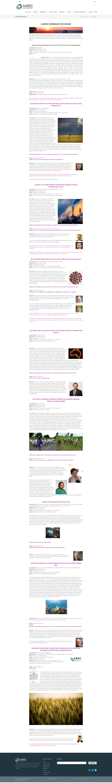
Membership (42, 12)
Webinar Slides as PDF (38, 93)
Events (69, 12)
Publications (52, 12)
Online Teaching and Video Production (56, 502)
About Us (27, 12)
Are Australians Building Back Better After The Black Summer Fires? (52, 95)
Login (94, 1)
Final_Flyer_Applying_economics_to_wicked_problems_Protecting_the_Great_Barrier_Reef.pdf (56, 627)
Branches (61, 12)
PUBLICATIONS (46, 773)
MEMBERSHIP (46, 766)
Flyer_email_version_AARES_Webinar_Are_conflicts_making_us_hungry (55, 460)
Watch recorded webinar (42, 619)
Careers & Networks (79, 12)
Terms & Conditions (85, 779)
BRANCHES (45, 768)
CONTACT (45, 775)
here (40, 92)
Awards (35, 12)
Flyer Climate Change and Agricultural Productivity (50, 160)
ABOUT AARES (46, 764)
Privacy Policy (75, 779)
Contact (90, 12)
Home (81, 17)
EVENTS (45, 771)
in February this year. (43, 643)
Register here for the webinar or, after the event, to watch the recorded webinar (57, 155)
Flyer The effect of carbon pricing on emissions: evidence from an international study (59, 230)
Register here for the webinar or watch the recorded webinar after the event (56, 373)
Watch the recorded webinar (43, 543)
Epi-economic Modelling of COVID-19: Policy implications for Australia (56, 260)
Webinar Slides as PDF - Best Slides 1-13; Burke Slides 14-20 (47, 229)
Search (92, 763)
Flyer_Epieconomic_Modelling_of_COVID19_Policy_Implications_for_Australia (56, 292)
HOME (44, 762)
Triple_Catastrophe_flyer (43, 378)
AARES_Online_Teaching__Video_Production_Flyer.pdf (51, 548)
